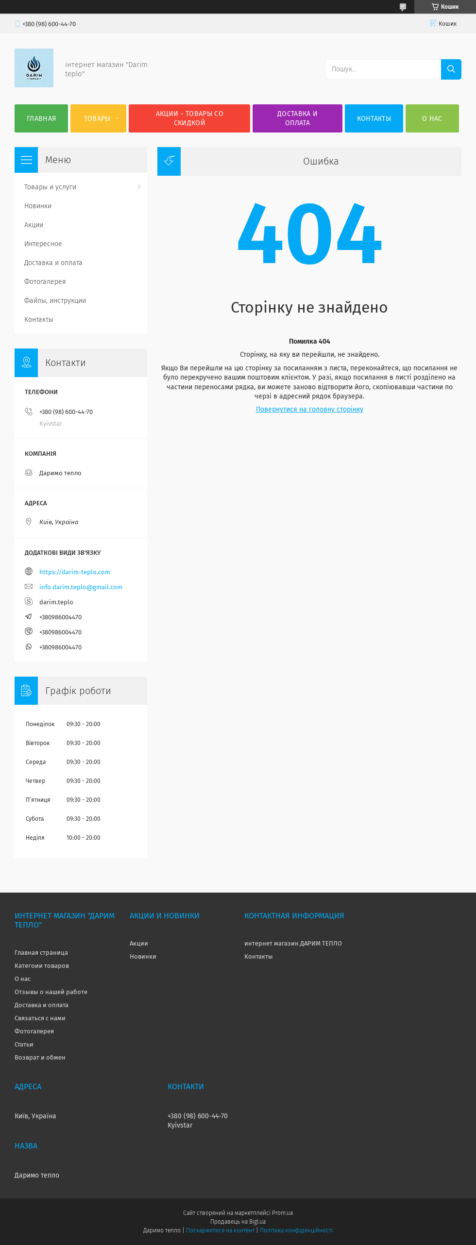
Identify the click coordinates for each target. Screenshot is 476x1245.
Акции (33, 225)
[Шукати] (451, 69)
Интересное (43, 244)
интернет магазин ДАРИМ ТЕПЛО (293, 943)
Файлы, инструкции (55, 301)
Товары (97, 119)
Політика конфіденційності (296, 1230)
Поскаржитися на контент (220, 1230)
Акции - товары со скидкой (189, 118)
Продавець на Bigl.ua (238, 1221)
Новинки (37, 206)
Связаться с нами (40, 1018)
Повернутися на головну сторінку (309, 409)
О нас (432, 119)
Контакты (374, 119)
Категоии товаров (42, 965)
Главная (41, 119)
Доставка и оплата (297, 118)
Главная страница (41, 952)
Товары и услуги (50, 187)
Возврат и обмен (40, 1057)
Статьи (24, 1044)
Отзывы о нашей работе (51, 992)
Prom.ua (282, 1213)
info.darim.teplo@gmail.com (80, 587)
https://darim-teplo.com (74, 572)
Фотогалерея (45, 282)
